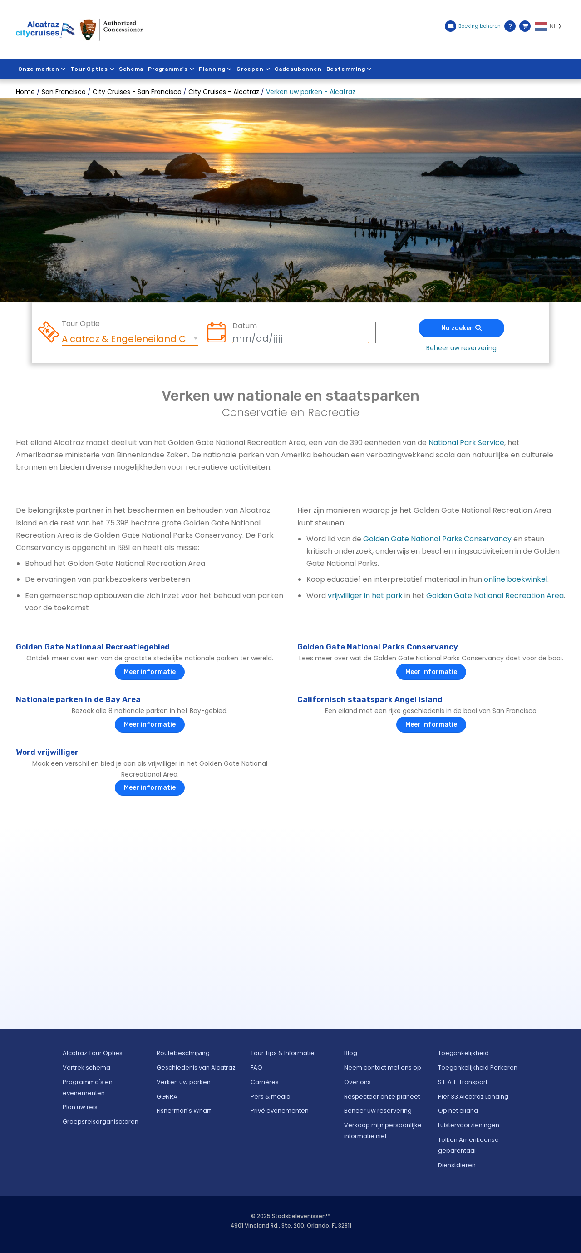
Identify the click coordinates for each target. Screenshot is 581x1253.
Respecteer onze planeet (382, 1096)
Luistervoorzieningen (468, 1125)
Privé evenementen (280, 1110)
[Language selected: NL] (550, 26)
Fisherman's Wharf (184, 1110)
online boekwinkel (515, 579)
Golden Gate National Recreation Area (495, 595)
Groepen (254, 69)
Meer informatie (150, 672)
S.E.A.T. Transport (462, 1082)
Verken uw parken (184, 1082)
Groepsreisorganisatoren (100, 1121)
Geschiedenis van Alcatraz (196, 1067)
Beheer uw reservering (461, 347)
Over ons (357, 1082)
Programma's (171, 69)
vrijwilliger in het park (365, 595)
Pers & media (270, 1096)
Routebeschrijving (183, 1053)
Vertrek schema (86, 1067)
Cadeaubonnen (299, 69)
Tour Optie (81, 324)
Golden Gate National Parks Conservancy (437, 539)
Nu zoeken (461, 328)
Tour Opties (93, 69)
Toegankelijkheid (463, 1053)
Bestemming (350, 69)
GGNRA (167, 1096)
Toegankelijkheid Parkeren (477, 1067)
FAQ (256, 1067)
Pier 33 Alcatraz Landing (473, 1096)
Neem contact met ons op (382, 1067)
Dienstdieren (457, 1165)
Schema (131, 69)
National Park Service (466, 442)
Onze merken (42, 69)
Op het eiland (458, 1110)
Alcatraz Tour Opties (93, 1053)
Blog (350, 1053)
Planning (216, 69)
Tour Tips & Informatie (283, 1053)
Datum (244, 326)
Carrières (265, 1082)
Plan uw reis (80, 1107)
